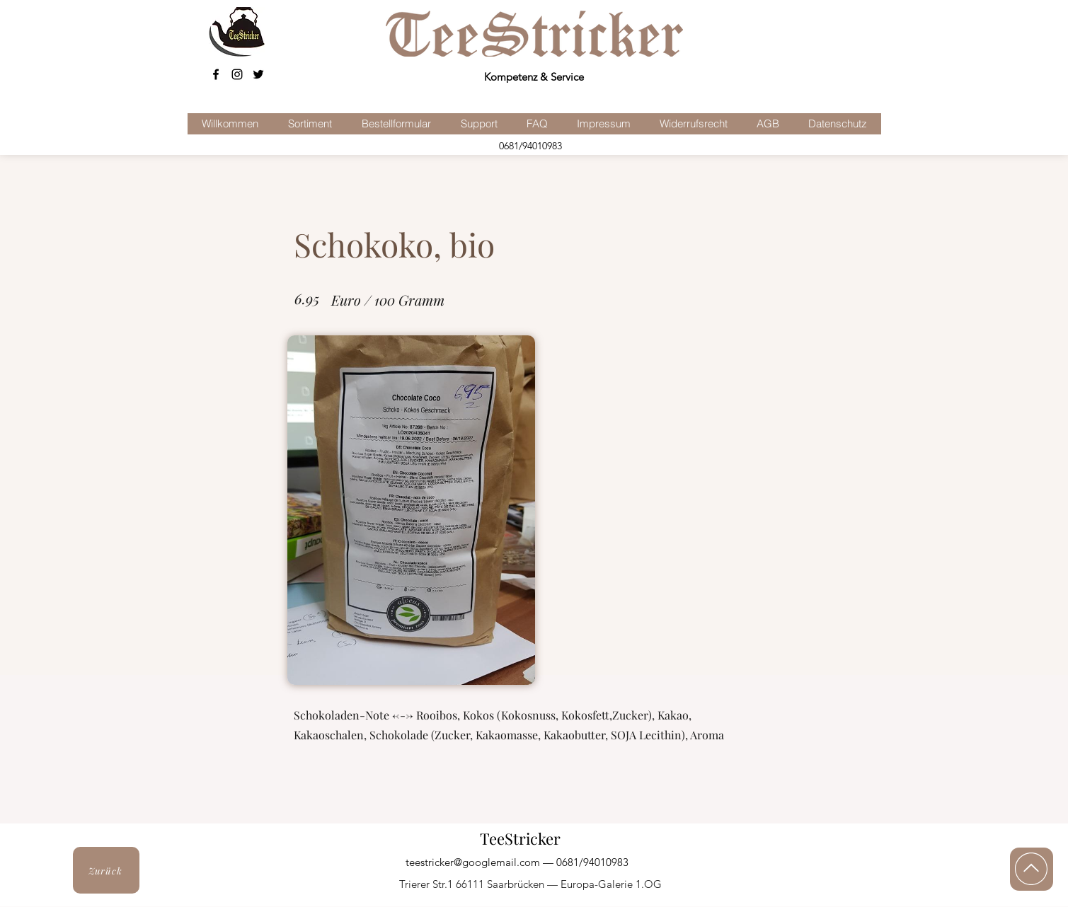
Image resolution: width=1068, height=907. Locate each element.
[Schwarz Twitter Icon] (258, 74)
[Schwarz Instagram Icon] (237, 74)
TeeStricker (520, 838)
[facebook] (216, 74)
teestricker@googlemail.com (473, 862)
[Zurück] (106, 870)
